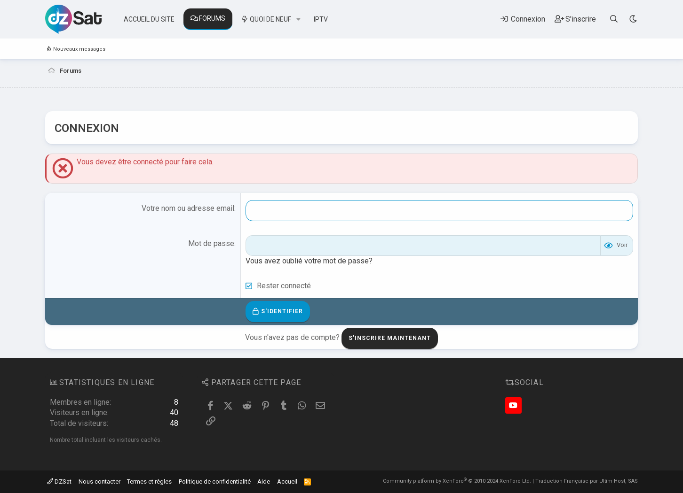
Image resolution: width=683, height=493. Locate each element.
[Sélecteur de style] (633, 19)
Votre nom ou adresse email (188, 208)
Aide (263, 481)
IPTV (321, 19)
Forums (212, 18)
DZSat (59, 481)
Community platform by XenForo (457, 481)
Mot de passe (211, 243)
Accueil (287, 481)
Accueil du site (149, 19)
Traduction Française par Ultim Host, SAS (586, 481)
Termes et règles (149, 481)
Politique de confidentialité (215, 481)
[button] (298, 19)
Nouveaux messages (79, 49)
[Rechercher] (614, 19)
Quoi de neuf (270, 19)
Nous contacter (99, 481)
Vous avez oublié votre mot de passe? (309, 260)
